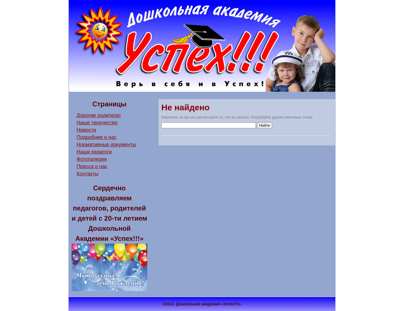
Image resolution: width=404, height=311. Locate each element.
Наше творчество (97, 122)
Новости (86, 130)
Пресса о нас (92, 166)
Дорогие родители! (99, 115)
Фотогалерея (92, 159)
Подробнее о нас (96, 137)
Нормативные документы (106, 144)
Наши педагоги (94, 152)
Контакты (87, 174)
